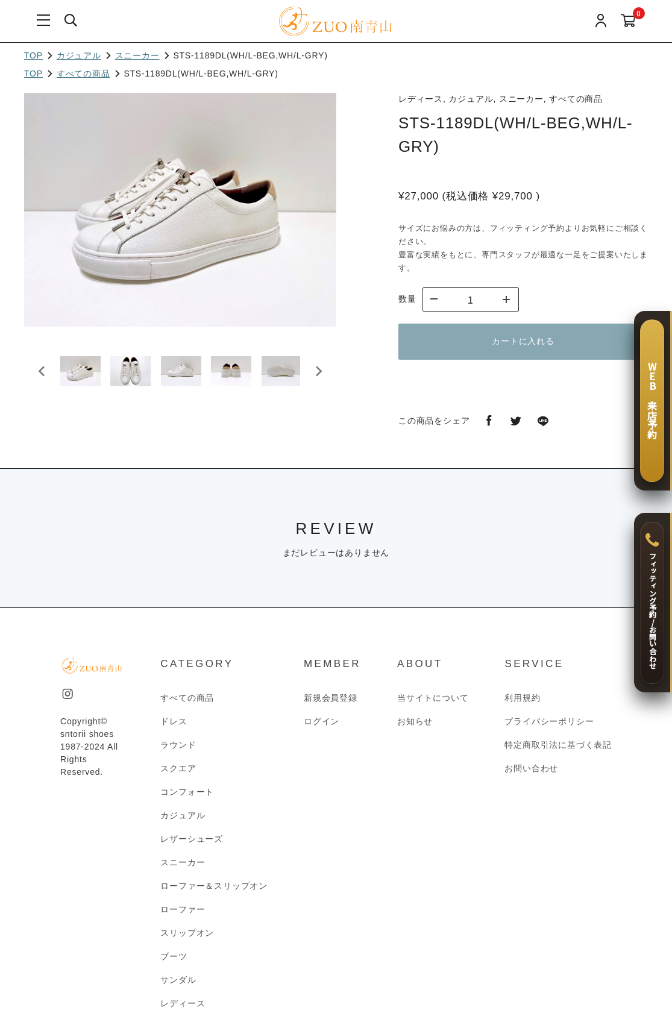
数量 (407, 299)
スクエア (178, 768)
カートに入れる (523, 341)
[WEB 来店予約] (652, 400)
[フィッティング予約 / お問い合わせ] (652, 602)
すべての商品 (83, 73)
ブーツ (173, 956)
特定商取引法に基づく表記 (558, 745)
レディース (182, 1003)
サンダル (178, 980)
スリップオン (187, 933)
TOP (33, 55)
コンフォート (187, 792)
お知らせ (415, 721)
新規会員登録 (330, 698)
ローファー (182, 909)
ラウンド (178, 745)
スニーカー (137, 55)
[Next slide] (318, 377)
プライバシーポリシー (549, 721)
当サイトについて (432, 698)
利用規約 (522, 698)
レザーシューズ (191, 839)
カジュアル (79, 55)
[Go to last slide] (42, 377)
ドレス (173, 721)
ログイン (321, 721)
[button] (84, 377)
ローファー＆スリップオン (214, 886)
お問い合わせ (531, 768)
